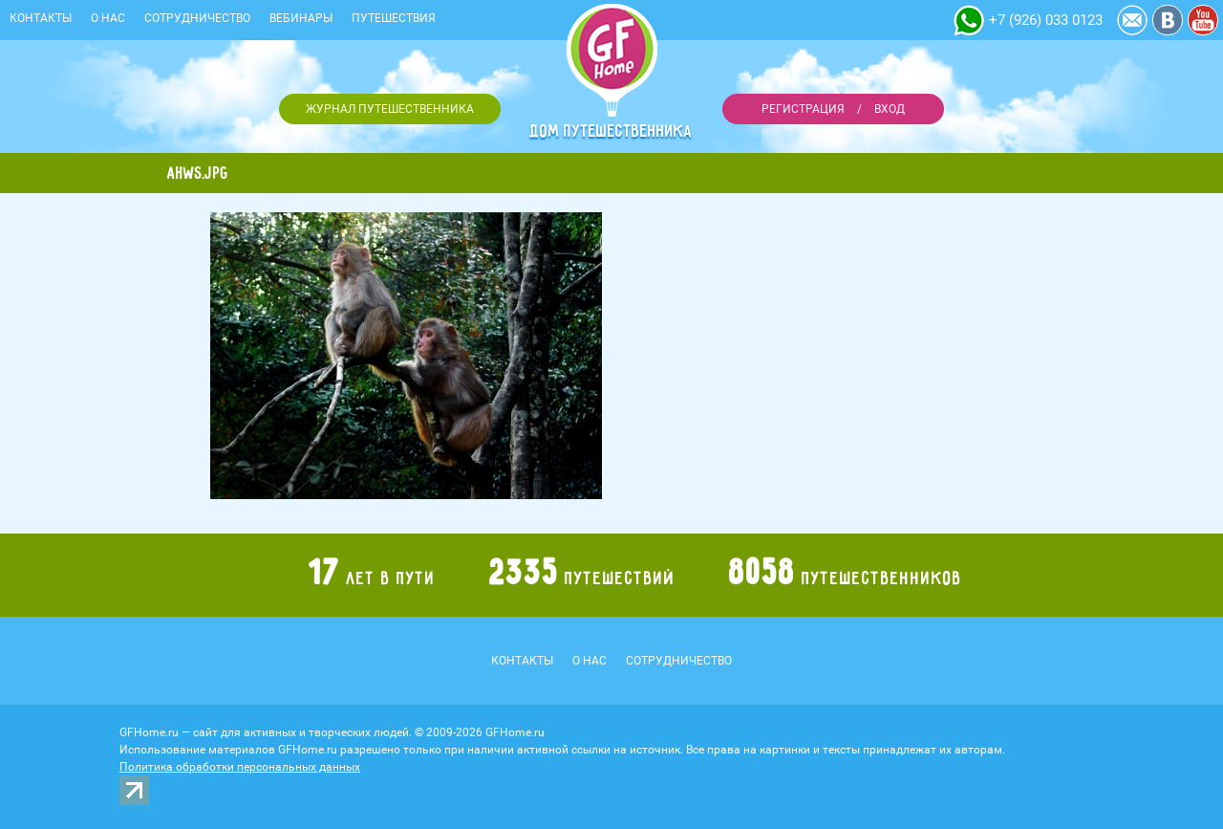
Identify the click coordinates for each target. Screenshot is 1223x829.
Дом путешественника (611, 131)
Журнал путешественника (390, 109)
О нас (108, 18)
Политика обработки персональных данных (239, 767)
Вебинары (301, 18)
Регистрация (803, 109)
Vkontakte (1167, 20)
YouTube (1203, 20)
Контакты (41, 18)
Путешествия (394, 18)
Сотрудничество (197, 18)
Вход (889, 109)
